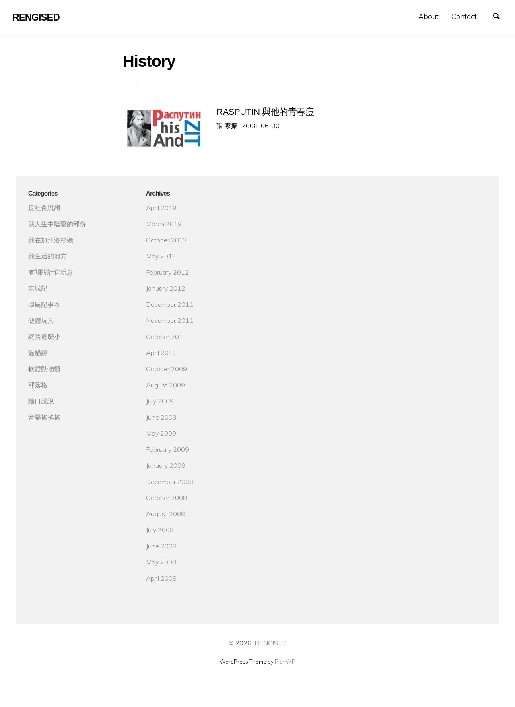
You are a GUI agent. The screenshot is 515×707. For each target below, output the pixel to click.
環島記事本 (44, 304)
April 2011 (161, 353)
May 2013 (161, 256)
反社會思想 (44, 208)
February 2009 (167, 449)
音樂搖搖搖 (44, 417)
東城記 (37, 288)
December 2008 (170, 482)
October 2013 (166, 240)
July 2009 (160, 401)
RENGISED (271, 643)
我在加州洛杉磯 (50, 240)
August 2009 (165, 385)
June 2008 (161, 546)
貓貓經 (37, 353)
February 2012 (167, 272)
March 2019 (164, 224)
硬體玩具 (41, 320)
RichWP (285, 661)
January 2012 (165, 288)
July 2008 (160, 530)
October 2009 (166, 369)
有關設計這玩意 (50, 272)
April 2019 (161, 208)
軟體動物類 (44, 369)
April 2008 (161, 578)
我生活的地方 (47, 256)
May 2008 (161, 562)
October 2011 (166, 337)
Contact (464, 16)
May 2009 (161, 433)
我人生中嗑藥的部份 (57, 224)
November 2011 (170, 320)
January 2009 (165, 465)
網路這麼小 (44, 337)
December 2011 (170, 304)
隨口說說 (41, 401)
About (428, 16)
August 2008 (165, 514)
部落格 (37, 385)
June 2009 (161, 417)
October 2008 (166, 498)
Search (500, 15)
